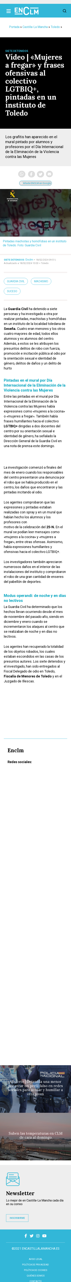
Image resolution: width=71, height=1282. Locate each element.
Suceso (12, 291)
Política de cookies (35, 1270)
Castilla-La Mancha (35, 27)
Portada (14, 27)
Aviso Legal (35, 1259)
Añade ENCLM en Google (35, 183)
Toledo (55, 27)
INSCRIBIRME (17, 1218)
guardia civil (16, 281)
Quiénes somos (35, 1275)
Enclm (29, 259)
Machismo (41, 281)
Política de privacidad (35, 1264)
